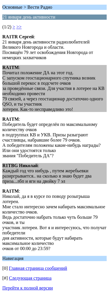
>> (19, 26)
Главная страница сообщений (38, 268)
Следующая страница (30, 278)
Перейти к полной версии (27, 287)
